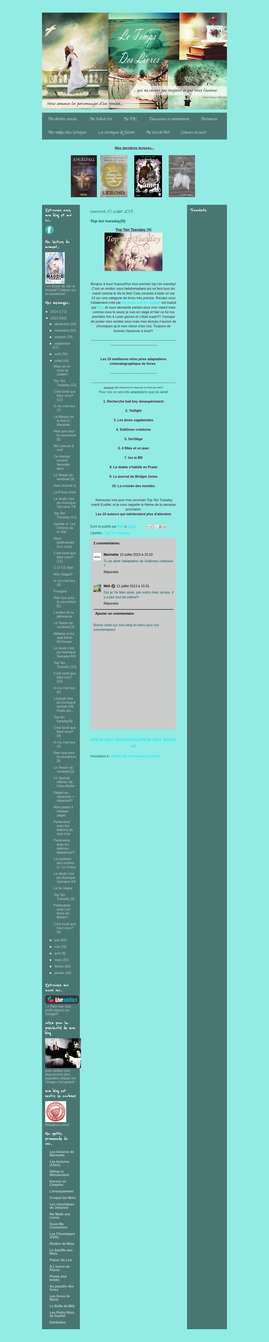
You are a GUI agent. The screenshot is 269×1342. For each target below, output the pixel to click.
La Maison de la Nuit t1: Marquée (64, 420)
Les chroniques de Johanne (62, 1205)
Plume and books (58, 1278)
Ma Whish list (101, 119)
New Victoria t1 (65, 485)
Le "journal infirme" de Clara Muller (64, 782)
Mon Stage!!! (63, 574)
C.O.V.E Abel (63, 567)
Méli (107, 586)
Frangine (60, 591)
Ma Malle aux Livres (60, 1215)
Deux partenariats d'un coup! (64, 542)
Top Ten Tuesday (117, 533)
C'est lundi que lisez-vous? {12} (65, 395)
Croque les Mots (63, 1198)
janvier (59, 973)
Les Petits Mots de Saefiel (62, 1314)
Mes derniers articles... (63, 119)
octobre (60, 337)
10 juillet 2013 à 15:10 (136, 554)
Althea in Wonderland (59, 1173)
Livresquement (62, 1191)
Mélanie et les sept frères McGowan (64, 637)
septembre (62, 343)
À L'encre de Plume (60, 1268)
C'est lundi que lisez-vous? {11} (65, 557)
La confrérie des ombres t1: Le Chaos (65, 863)
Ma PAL (130, 119)
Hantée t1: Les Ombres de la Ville (64, 528)
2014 (54, 311)
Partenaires (209, 119)
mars (58, 960)
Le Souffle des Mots (61, 1251)
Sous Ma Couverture (58, 1225)
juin (57, 940)
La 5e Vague (63, 888)
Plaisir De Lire (61, 1260)
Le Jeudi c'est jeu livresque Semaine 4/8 (65, 877)
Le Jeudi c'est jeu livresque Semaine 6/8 (65, 652)
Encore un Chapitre (58, 1183)
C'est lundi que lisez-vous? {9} (65, 731)
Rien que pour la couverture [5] (65, 602)
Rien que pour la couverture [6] (65, 435)
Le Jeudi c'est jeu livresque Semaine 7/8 (65, 503)
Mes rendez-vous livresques (67, 133)
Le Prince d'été (65, 492)
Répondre (111, 572)
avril (58, 953)
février (59, 966)
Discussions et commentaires (169, 119)
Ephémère (58, 1322)
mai (57, 946)
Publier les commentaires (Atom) (135, 756)
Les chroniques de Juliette (116, 133)
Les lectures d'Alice (59, 1163)
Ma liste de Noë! (157, 133)
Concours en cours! (193, 133)
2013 (54, 318)
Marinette (111, 554)
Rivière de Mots (62, 1243)
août (58, 354)
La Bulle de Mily (62, 1306)
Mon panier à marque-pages (63, 811)
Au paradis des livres (62, 1288)
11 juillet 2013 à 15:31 (132, 586)
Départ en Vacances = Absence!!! (64, 796)
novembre (62, 330)
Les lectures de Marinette (62, 1153)
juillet (58, 361)
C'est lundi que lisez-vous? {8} (65, 928)
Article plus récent (109, 739)
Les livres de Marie (60, 1297)
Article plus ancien (157, 739)
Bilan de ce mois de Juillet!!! (62, 370)
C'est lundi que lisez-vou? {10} (65, 677)
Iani (100, 307)
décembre (62, 324)
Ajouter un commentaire (114, 613)
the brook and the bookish (141, 302)
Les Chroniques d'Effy (62, 1235)
